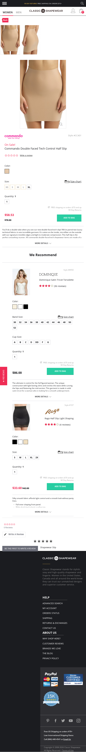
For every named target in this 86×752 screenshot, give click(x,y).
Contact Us (49, 628)
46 (59, 322)
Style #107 (69, 405)
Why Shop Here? (51, 638)
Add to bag (69, 217)
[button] (3, 376)
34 (25, 322)
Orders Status (51, 613)
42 (48, 322)
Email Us (67, 739)
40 (42, 322)
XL (29, 187)
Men (19, 12)
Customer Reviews (53, 643)
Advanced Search (53, 603)
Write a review (26, 155)
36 (31, 322)
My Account (50, 608)
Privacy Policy (51, 658)
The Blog (48, 653)
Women (8, 12)
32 (20, 322)
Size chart (75, 181)
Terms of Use (68, 750)
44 (53, 322)
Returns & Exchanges (55, 623)
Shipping (47, 618)
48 (64, 322)
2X (37, 457)
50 (70, 322)
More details (41, 243)
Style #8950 (69, 270)
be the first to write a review (20, 549)
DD (36, 342)
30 (14, 322)
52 (14, 327)
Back (5, 20)
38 (37, 322)
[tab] (14, 534)
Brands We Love (52, 648)
